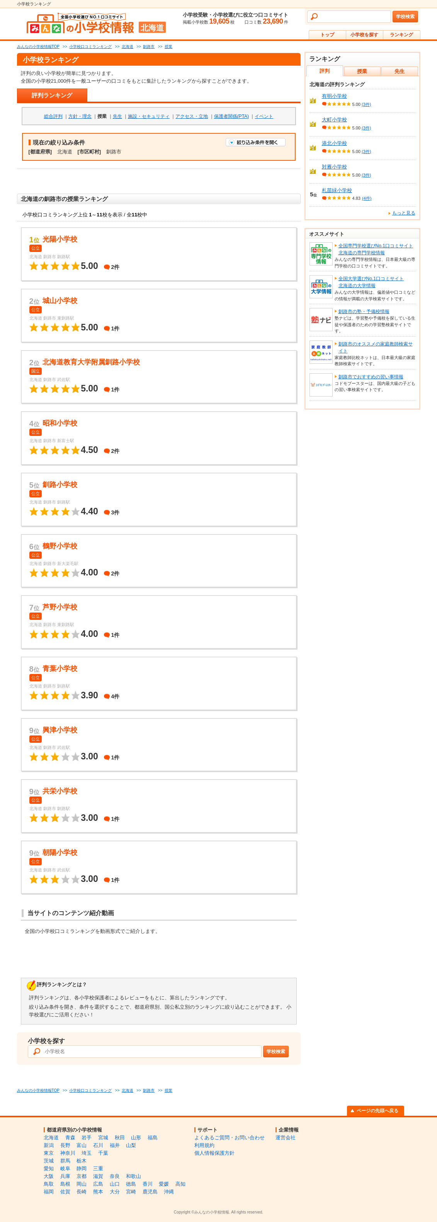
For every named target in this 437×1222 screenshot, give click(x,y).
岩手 (87, 1137)
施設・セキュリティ (149, 116)
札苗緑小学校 (337, 190)
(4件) (366, 198)
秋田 (120, 1137)
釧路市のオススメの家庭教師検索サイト (375, 347)
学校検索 (405, 16)
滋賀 (98, 1176)
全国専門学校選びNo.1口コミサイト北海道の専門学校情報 (375, 249)
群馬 (65, 1161)
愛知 (49, 1168)
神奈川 (67, 1153)
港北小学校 (334, 143)
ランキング (401, 34)
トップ (327, 34)
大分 (115, 1192)
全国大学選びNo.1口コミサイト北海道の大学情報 (371, 282)
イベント (264, 116)
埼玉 (87, 1153)
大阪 (49, 1176)
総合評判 (53, 116)
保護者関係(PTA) (231, 116)
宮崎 (131, 1192)
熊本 (98, 1192)
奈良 (115, 1176)
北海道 (51, 1137)
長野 (65, 1145)
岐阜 (65, 1168)
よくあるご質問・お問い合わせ (229, 1137)
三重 (98, 1168)
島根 (65, 1184)
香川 (148, 1184)
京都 (82, 1176)
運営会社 (285, 1137)
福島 (153, 1137)
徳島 (131, 1184)
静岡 (82, 1168)
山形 (136, 1137)
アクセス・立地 (191, 116)
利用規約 (204, 1145)
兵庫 (65, 1176)
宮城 (103, 1137)
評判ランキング (52, 95)
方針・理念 (80, 116)
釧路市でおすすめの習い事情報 (370, 377)
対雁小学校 (334, 167)
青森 (70, 1137)
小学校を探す (364, 34)
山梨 (131, 1145)
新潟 (49, 1145)
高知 (180, 1184)
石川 (98, 1145)
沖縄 (169, 1192)
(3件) (366, 104)
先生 (117, 116)
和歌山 (133, 1176)
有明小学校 (334, 96)
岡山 (82, 1184)
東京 (49, 1153)
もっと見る (403, 213)
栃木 (82, 1161)
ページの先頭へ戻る (377, 1110)
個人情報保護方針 (214, 1153)
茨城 (49, 1161)
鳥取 (49, 1184)
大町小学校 (334, 120)
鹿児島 (150, 1192)
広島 (98, 1184)
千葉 (103, 1153)
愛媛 (164, 1184)
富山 (82, 1145)
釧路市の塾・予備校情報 (363, 311)
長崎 (82, 1192)
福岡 (49, 1192)
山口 (115, 1184)
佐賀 (65, 1192)
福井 (115, 1145)
